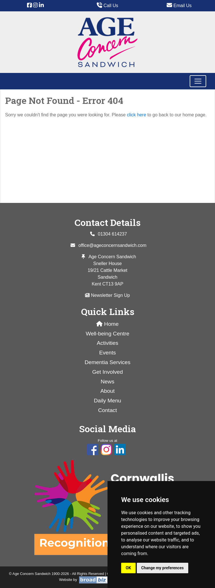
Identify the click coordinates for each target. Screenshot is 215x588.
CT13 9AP (112, 284)
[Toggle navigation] (198, 81)
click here (136, 114)
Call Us (107, 5)
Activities (107, 343)
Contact (107, 410)
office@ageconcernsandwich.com (112, 245)
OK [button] (128, 568)
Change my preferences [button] (162, 568)
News (107, 382)
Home (107, 324)
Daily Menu (107, 401)
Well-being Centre (107, 334)
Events (107, 353)
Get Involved (107, 372)
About (107, 391)
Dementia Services (107, 362)
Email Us (179, 5)
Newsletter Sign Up (107, 295)
